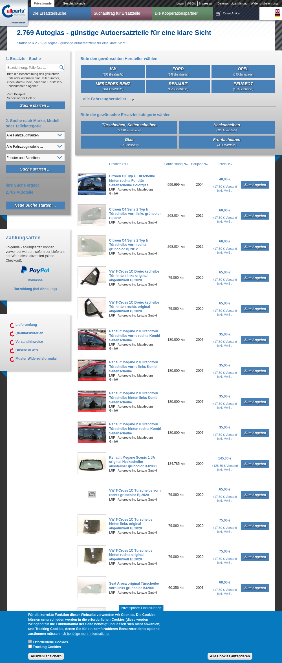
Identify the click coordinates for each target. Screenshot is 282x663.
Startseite (24, 43)
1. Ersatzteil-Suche (23, 58)
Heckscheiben (226, 127)
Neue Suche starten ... (35, 205)
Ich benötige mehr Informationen (85, 634)
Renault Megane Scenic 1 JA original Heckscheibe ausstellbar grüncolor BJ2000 (133, 462)
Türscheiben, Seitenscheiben (129, 127)
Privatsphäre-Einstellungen (141, 609)
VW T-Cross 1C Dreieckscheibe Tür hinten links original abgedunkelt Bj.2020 (134, 275)
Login (180, 3)
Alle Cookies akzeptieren (230, 657)
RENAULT (178, 86)
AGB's (191, 3)
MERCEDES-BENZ (113, 86)
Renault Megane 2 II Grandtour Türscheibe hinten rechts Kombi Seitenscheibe (135, 428)
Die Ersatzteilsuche (49, 13)
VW (113, 71)
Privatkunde (43, 3)
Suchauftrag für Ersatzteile (117, 13)
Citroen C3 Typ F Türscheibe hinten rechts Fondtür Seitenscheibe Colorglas (132, 180)
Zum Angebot (255, 185)
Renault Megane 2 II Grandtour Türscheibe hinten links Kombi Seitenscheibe (133, 397)
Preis (222, 164)
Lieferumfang (26, 325)
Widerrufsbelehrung (264, 3)
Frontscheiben (226, 142)
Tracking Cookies (47, 647)
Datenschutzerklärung (232, 3)
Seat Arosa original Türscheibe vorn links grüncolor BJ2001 (134, 586)
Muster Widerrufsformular (36, 359)
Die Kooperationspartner (176, 13)
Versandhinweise (29, 342)
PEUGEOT (243, 86)
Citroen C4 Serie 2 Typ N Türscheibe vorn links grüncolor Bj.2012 (135, 213)
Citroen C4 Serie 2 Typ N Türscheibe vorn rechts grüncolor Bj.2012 (128, 244)
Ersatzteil (116, 164)
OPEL (243, 71)
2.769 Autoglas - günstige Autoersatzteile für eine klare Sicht (80, 43)
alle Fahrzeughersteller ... (107, 99)
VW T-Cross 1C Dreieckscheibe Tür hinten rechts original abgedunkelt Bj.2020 (134, 306)
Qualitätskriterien (29, 333)
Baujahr (197, 164)
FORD (178, 71)
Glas (129, 142)
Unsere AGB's (27, 350)
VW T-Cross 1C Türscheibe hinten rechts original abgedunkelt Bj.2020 (130, 555)
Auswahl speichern (46, 657)
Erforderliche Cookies (50, 643)
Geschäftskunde (74, 3)
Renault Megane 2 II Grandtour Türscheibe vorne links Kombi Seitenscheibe (133, 366)
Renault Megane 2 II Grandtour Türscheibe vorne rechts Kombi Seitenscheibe (134, 335)
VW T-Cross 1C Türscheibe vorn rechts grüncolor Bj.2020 (135, 493)
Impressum (206, 3)
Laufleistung (173, 164)
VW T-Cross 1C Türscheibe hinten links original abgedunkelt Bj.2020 (130, 524)
